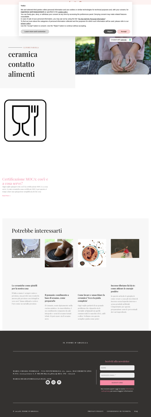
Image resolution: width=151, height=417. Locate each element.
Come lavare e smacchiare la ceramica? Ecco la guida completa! (91, 298)
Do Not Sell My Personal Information (91, 19)
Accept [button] (123, 31)
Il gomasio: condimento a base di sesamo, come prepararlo (57, 298)
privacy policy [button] (26, 23)
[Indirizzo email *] (117, 375)
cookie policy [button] (62, 12)
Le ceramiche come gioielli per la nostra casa (24, 287)
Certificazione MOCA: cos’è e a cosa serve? (25, 181)
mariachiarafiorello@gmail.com (32, 379)
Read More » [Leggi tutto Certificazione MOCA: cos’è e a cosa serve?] (6, 196)
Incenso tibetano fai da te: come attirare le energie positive (123, 288)
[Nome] (117, 367)
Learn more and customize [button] (35, 31)
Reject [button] (109, 31)
